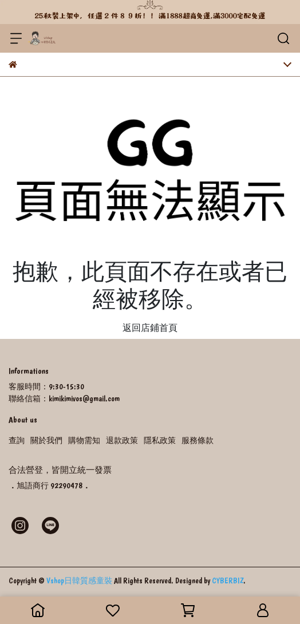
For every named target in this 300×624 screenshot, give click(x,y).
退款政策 (122, 440)
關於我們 (46, 440)
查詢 (17, 440)
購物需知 (84, 440)
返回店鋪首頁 (150, 327)
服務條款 (197, 440)
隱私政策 (160, 440)
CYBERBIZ (227, 580)
